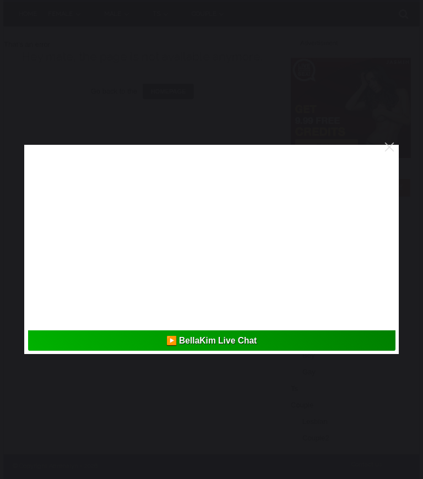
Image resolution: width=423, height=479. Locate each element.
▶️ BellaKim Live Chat (211, 340)
